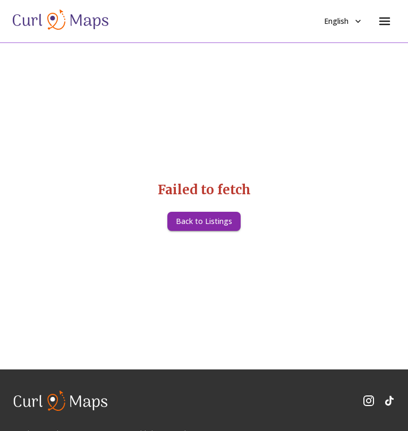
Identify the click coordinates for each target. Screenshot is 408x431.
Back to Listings (204, 221)
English (343, 21)
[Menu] (384, 21)
